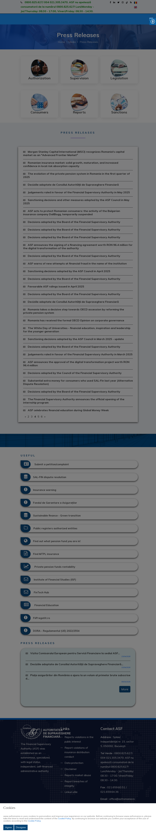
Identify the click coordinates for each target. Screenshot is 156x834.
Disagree (21, 827)
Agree (8, 827)
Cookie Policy (64, 818)
